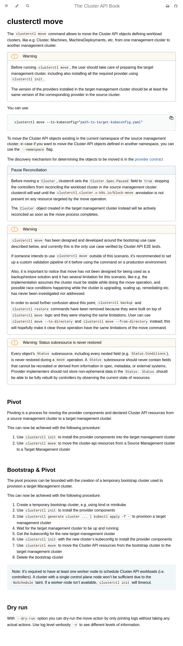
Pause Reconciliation (29, 169)
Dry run (17, 602)
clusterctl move (35, 21)
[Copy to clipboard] (171, 117)
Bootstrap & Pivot (31, 465)
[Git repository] (175, 6)
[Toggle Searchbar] (27, 6)
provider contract (149, 158)
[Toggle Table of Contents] (6, 6)
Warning (29, 56)
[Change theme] (16, 6)
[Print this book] (168, 6)
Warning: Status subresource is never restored (62, 339)
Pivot (14, 398)
